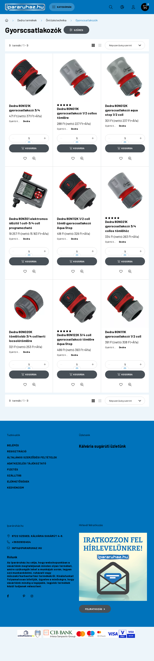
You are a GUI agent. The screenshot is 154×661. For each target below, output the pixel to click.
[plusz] (45, 138)
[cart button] (145, 7)
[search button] (111, 7)
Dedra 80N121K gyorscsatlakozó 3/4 (24, 108)
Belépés (13, 445)
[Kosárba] (29, 148)
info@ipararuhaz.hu (27, 548)
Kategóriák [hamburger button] (62, 6)
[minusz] (13, 138)
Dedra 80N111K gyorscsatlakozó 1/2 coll (123, 334)
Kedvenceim (15, 487)
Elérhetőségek (18, 481)
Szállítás (14, 475)
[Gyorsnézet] (34, 158)
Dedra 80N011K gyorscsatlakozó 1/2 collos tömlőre (77, 113)
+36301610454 (21, 542)
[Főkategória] (6, 20)
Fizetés (12, 469)
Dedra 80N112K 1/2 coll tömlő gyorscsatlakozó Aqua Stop (74, 223)
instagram (32, 596)
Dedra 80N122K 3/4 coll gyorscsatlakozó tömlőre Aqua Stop (75, 339)
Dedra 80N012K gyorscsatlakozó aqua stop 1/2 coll (121, 110)
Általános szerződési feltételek (32, 457)
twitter (16, 596)
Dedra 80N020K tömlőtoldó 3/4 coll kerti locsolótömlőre (27, 336)
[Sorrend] (125, 45)
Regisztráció (16, 451)
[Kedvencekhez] (25, 158)
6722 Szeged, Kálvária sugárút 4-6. (37, 536)
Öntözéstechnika (56, 20)
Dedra (26, 121)
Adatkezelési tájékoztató (26, 463)
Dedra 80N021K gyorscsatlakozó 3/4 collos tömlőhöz (120, 226)
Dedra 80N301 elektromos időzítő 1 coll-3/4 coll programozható (28, 223)
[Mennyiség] (29, 138)
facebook (8, 596)
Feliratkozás (95, 609)
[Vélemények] (77, 105)
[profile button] (133, 7)
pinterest (24, 596)
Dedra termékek (27, 20)
